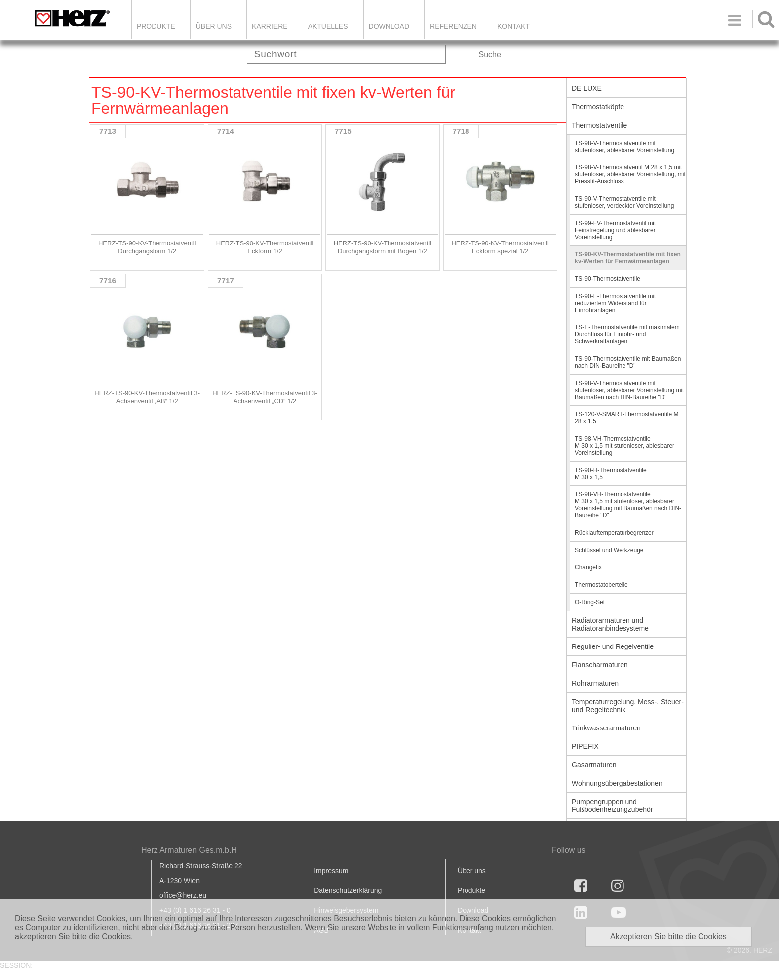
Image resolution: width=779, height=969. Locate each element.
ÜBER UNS (214, 26)
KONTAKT (513, 26)
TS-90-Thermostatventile (607, 278)
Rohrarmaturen (595, 683)
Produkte (156, 26)
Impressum (331, 871)
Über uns (472, 871)
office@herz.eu (182, 895)
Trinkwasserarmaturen (606, 728)
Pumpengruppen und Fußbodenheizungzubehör (612, 805)
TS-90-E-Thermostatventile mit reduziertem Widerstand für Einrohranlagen (615, 303)
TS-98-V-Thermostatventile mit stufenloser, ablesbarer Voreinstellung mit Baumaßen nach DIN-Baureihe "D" (629, 390)
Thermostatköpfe (598, 107)
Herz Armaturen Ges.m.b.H (189, 850)
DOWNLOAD (389, 26)
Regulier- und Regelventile (613, 646)
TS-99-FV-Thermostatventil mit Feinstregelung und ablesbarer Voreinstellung (615, 230)
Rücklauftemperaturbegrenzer (614, 532)
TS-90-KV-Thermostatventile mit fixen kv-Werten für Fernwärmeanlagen (628, 258)
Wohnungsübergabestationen (617, 783)
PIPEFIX (585, 746)
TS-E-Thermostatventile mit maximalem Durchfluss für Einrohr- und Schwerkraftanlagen (627, 334)
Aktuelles (328, 26)
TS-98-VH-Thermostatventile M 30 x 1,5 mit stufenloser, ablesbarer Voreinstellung (624, 445)
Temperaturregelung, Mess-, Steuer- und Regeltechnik (628, 706)
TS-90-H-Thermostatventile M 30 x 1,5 (611, 474)
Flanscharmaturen (600, 665)
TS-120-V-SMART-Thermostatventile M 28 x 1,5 (627, 418)
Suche (490, 54)
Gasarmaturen (594, 765)
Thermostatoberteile (601, 584)
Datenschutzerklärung (348, 890)
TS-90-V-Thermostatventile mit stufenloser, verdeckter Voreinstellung (624, 202)
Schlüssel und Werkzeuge (609, 550)
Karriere (270, 26)
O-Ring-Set (590, 602)
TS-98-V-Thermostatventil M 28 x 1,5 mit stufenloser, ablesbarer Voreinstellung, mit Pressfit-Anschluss (630, 174)
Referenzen (453, 26)
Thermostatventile (599, 125)
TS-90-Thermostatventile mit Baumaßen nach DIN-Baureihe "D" (628, 362)
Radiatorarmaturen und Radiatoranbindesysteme (610, 624)
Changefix (588, 567)
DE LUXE (587, 88)
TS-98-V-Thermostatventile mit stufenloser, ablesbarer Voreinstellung (624, 147)
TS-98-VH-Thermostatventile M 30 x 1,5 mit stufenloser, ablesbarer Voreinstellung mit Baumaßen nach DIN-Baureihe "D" (628, 505)
